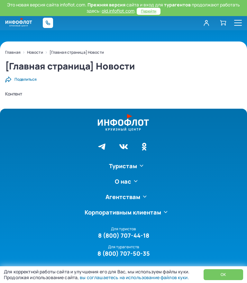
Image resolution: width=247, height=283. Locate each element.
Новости (35, 52)
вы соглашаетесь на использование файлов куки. (134, 277)
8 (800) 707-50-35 (123, 253)
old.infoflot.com (118, 11)
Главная (13, 52)
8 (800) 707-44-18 (123, 235)
